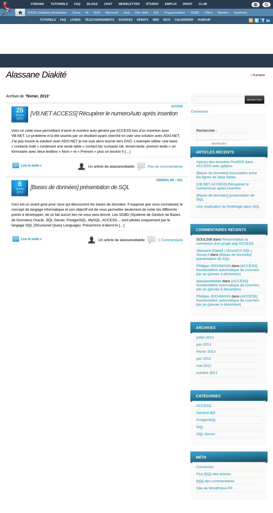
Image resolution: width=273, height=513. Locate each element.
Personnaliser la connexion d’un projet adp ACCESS (224, 241)
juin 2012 (203, 359)
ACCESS (177, 106)
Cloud (76, 12)
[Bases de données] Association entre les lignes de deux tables (226, 175)
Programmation (174, 12)
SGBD (194, 12)
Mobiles (223, 12)
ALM (97, 12)
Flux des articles (213, 474)
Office (208, 12)
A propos (259, 74)
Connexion (199, 111)
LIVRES (75, 19)
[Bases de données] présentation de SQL (79, 187)
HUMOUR (204, 19)
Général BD (165, 180)
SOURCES (125, 19)
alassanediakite (208, 281)
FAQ (63, 19)
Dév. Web (141, 12)
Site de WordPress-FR (214, 488)
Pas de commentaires (165, 166)
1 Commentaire (170, 240)
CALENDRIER (184, 19)
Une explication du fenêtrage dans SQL (228, 206)
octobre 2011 (207, 373)
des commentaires (215, 481)
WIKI (156, 19)
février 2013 (205, 351)
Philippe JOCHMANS (213, 266)
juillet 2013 (205, 337)
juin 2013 (203, 344)
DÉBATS (142, 19)
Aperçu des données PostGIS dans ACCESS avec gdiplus (224, 164)
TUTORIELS (48, 19)
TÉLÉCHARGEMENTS (99, 19)
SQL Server (205, 434)
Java (126, 12)
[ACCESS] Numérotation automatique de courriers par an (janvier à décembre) (227, 270)
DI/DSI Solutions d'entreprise (47, 12)
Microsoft (112, 12)
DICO (166, 19)
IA (87, 12)
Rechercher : (206, 130)
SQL (180, 180)
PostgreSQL (206, 420)
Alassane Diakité (36, 74)
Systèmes (240, 12)
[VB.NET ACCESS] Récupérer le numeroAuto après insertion (104, 113)
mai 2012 (203, 366)
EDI (156, 12)
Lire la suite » (31, 165)
